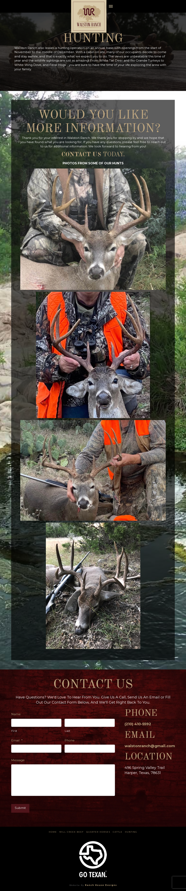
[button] (110, 6)
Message (18, 760)
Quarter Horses (98, 832)
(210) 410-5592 (138, 724)
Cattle (117, 832)
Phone (70, 740)
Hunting (131, 832)
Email (17, 740)
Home (53, 832)
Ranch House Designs (101, 885)
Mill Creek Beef (71, 832)
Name (16, 714)
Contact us (81, 155)
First (14, 730)
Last (67, 730)
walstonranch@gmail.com (150, 746)
